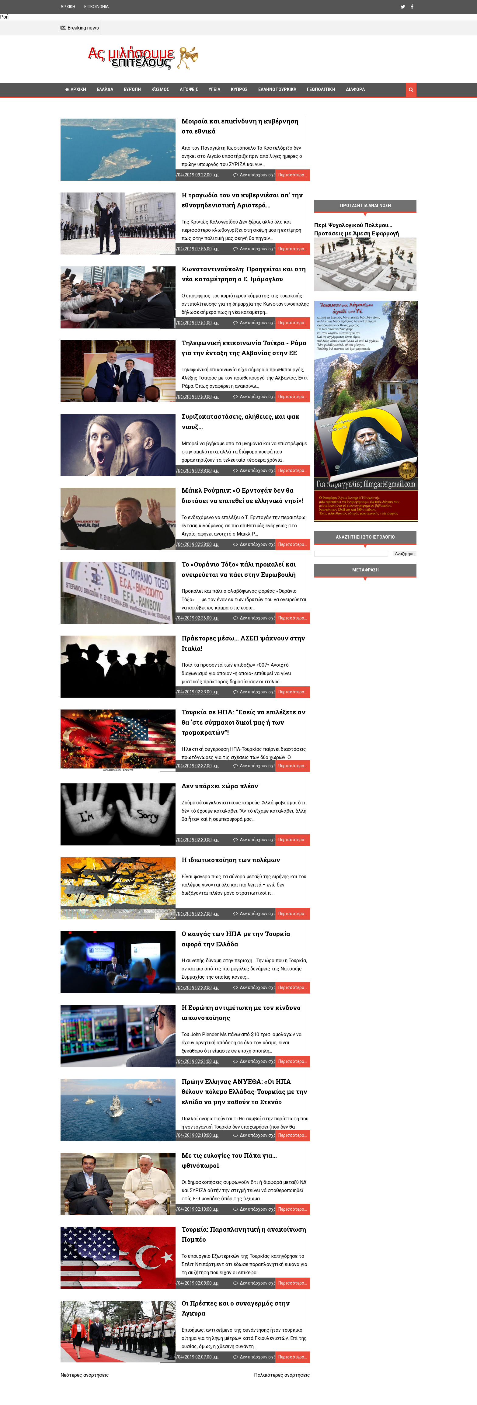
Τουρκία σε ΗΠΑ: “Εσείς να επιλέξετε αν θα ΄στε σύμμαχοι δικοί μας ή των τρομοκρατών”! (228, 734)
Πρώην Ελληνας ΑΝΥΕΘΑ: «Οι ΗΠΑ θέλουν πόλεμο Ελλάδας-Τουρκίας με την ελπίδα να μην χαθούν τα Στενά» (229, 1111)
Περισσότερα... (280, 176)
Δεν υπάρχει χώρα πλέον (200, 800)
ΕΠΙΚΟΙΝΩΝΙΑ (96, 6)
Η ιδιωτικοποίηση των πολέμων (211, 875)
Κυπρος (239, 89)
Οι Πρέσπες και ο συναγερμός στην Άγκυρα (228, 1327)
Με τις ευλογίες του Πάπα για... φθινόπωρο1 (229, 1177)
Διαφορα (355, 89)
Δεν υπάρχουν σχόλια (257, 176)
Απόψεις (189, 89)
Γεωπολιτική (321, 89)
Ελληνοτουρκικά (277, 89)
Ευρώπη (132, 89)
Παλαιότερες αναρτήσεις (270, 1401)
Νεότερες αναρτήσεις (85, 1401)
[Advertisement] (310, 58)
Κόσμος (160, 89)
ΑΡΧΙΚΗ (68, 6)
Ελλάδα (105, 89)
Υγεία (214, 89)
